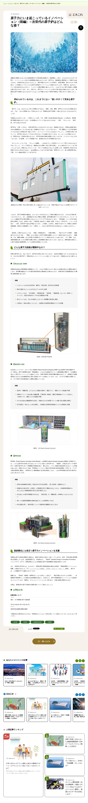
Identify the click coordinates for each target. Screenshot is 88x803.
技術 (25, 622)
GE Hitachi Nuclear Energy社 (47, 448)
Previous (76, 660)
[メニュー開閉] (80, 27)
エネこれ (10, 3)
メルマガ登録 (59, 628)
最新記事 (10, 694)
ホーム (5, 3)
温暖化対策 (38, 622)
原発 (15, 622)
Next (83, 660)
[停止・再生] (80, 660)
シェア (30, 629)
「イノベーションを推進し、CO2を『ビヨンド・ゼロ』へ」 (47, 568)
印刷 (75, 22)
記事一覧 (16, 3)
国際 (50, 622)
